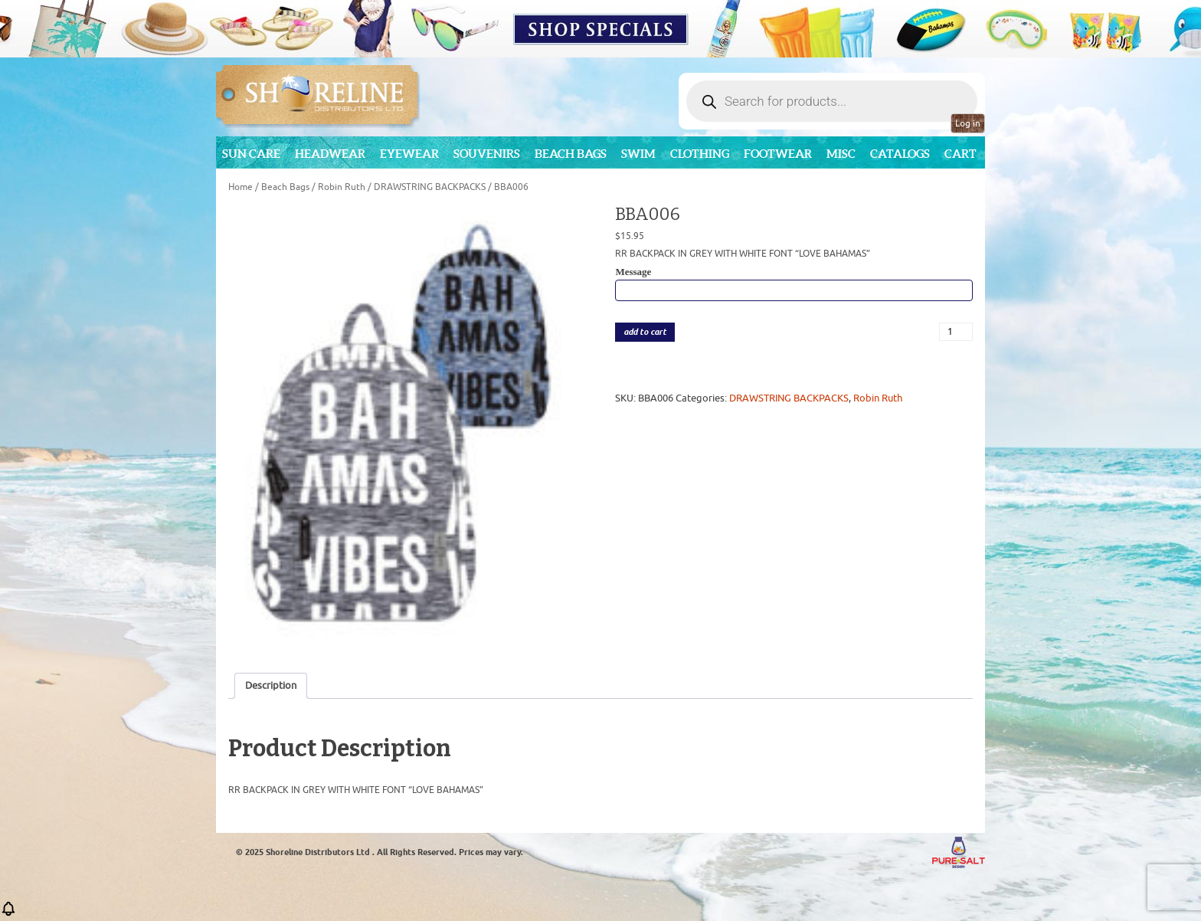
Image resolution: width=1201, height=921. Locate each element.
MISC (841, 153)
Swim (638, 153)
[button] (8, 913)
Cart (960, 153)
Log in (967, 123)
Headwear (330, 153)
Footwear (778, 153)
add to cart (644, 332)
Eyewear (409, 153)
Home (240, 187)
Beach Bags (571, 153)
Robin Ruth (341, 187)
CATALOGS (900, 153)
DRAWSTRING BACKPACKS (430, 187)
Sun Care (251, 153)
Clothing (699, 153)
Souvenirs (486, 153)
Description (270, 685)
